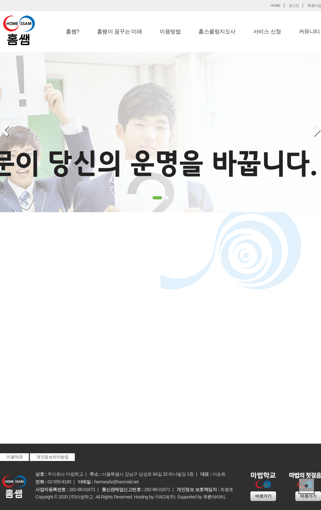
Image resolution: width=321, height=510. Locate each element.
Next (316, 131)
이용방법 (170, 32)
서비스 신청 (267, 32)
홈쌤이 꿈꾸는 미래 (119, 32)
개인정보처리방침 (52, 457)
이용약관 (14, 457)
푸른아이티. (214, 496)
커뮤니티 (309, 32)
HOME (275, 5)
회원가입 (314, 5)
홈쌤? (72, 32)
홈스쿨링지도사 (217, 32)
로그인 (294, 5)
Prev (4, 131)
